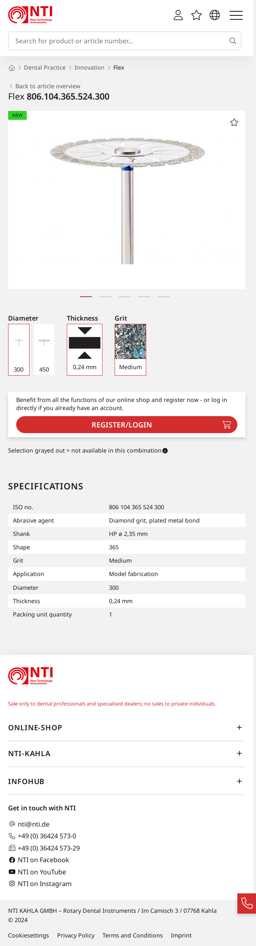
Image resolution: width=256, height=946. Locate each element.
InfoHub (126, 781)
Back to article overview (44, 86)
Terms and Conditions (132, 935)
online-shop (126, 727)
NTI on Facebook (38, 860)
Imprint (181, 935)
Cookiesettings (28, 935)
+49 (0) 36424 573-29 (44, 848)
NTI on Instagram (40, 883)
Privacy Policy (75, 935)
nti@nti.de (28, 824)
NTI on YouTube (37, 872)
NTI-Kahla (126, 753)
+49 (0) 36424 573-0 (42, 836)
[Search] (234, 41)
